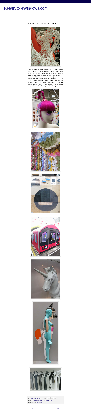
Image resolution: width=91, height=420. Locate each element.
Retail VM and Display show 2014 (44, 400)
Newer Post (31, 409)
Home (45, 409)
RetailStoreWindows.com (26, 8)
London (34, 400)
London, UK (39, 402)
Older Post (60, 409)
